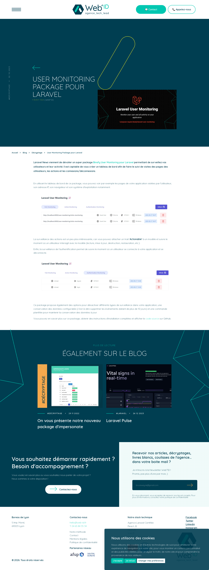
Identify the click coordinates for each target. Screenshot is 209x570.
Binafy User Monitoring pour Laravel (113, 162)
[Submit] (190, 485)
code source (152, 318)
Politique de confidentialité (83, 542)
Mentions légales (78, 538)
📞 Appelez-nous (181, 9)
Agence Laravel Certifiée (141, 522)
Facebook (191, 517)
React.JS (132, 526)
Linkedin (190, 524)
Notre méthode (78, 531)
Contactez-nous (68, 489)
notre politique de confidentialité (173, 497)
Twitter (189, 520)
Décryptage (9, 91)
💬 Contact (151, 9)
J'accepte (117, 560)
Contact (74, 535)
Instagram (191, 527)
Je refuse (130, 560)
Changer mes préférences (151, 560)
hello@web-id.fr (78, 522)
